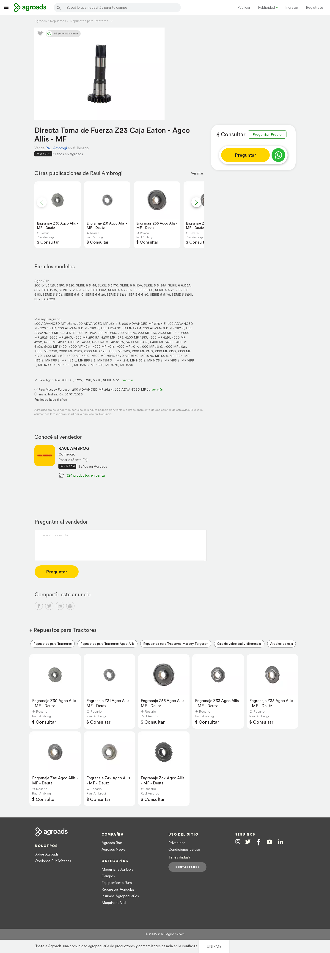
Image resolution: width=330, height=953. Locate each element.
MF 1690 (126, 365)
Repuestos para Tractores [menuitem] (52, 644)
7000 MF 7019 (151, 347)
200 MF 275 (127, 333)
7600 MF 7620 (77, 356)
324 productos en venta (85, 475)
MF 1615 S (81, 365)
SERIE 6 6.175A (70, 290)
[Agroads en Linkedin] (280, 841)
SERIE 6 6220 (44, 299)
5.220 (70, 285)
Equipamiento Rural (117, 882)
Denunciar (105, 414)
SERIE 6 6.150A (45, 290)
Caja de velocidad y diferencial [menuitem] (239, 644)
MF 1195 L (68, 360)
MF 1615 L (65, 365)
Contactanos (187, 867)
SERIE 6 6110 (73, 294)
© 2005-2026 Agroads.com (165, 934)
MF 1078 (161, 356)
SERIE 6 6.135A (179, 285)
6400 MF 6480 (161, 342)
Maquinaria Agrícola (117, 869)
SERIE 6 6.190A (94, 290)
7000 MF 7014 (80, 347)
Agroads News (113, 849)
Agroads (40, 21)
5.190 (60, 285)
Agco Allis (41, 281)
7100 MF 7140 (142, 351)
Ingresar (291, 7)
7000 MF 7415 (119, 351)
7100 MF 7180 (54, 356)
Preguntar (245, 155)
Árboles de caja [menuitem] (281, 644)
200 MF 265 (107, 333)
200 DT (40, 285)
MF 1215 (122, 360)
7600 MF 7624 (102, 356)
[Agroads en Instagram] (238, 841)
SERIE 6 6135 (116, 294)
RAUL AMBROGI (74, 448)
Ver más (197, 173)
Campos (108, 876)
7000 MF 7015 (103, 347)
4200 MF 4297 (55, 342)
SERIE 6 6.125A (155, 285)
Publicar (243, 7)
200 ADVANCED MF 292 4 (121, 328)
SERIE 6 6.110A (131, 285)
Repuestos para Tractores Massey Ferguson (175, 644)
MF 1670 (111, 365)
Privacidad (176, 842)
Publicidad (266, 7)
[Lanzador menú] (6, 7)
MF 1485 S (171, 360)
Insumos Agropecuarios (120, 896)
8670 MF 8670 (127, 356)
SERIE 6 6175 (160, 294)
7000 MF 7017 (127, 347)
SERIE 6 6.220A (120, 290)
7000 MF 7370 (70, 351)
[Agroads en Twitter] (248, 841)
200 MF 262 (86, 333)
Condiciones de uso (184, 849)
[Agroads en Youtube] (269, 841)
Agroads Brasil (113, 842)
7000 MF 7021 (175, 347)
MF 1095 (176, 356)
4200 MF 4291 (159, 337)
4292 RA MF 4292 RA (108, 342)
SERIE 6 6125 (95, 294)
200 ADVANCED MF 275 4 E (144, 324)
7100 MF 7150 (165, 351)
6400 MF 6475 (137, 342)
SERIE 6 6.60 (143, 290)
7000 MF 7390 (95, 351)
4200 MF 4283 (136, 337)
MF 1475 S (154, 360)
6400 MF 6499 (55, 347)
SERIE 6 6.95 (52, 294)
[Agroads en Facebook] (258, 842)
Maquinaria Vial (114, 902)
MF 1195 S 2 (86, 360)
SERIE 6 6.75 (165, 290)
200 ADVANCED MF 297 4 (163, 328)
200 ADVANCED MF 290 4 (78, 328)
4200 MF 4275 (112, 337)
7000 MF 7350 (45, 351)
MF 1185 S (52, 360)
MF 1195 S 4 (106, 360)
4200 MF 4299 (79, 342)
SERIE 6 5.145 (86, 285)
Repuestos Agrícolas (118, 889)
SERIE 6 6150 (138, 294)
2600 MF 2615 (168, 333)
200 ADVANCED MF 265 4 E (98, 324)
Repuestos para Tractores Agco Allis (107, 644)
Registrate (314, 7)
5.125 (51, 285)
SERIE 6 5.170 (108, 285)
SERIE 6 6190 (182, 294)
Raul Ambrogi (56, 148)
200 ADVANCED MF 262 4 (54, 324)
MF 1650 (97, 365)
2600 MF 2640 (61, 337)
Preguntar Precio (267, 134)
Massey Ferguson (47, 319)
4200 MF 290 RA (86, 337)
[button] (196, 202)
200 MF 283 (147, 333)
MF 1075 (146, 356)
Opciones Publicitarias (53, 861)
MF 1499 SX (47, 365)
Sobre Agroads (46, 854)
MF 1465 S (137, 360)
